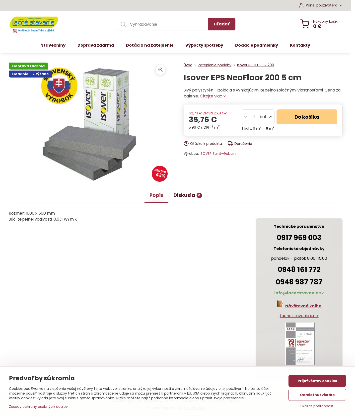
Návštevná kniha (303, 306)
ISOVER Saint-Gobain (218, 153)
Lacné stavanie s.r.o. (299, 316)
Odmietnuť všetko (317, 396)
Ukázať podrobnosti (317, 407)
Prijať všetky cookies (317, 382)
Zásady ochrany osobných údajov (38, 407)
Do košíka (306, 116)
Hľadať (221, 24)
